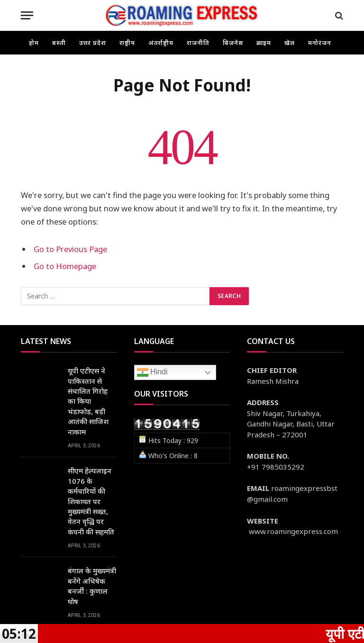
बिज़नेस (233, 42)
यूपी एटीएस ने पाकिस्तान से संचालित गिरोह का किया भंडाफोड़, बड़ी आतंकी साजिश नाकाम (88, 401)
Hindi (152, 372)
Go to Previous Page (70, 249)
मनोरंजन (319, 42)
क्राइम (264, 42)
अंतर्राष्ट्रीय (161, 42)
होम (34, 42)
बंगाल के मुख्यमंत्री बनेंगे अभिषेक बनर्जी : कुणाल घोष (92, 586)
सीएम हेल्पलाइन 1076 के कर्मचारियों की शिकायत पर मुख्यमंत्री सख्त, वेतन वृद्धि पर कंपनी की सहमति (91, 501)
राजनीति (198, 42)
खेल (289, 42)
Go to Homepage (65, 266)
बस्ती (59, 42)
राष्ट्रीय (127, 42)
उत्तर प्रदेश (92, 42)
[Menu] (27, 15)
